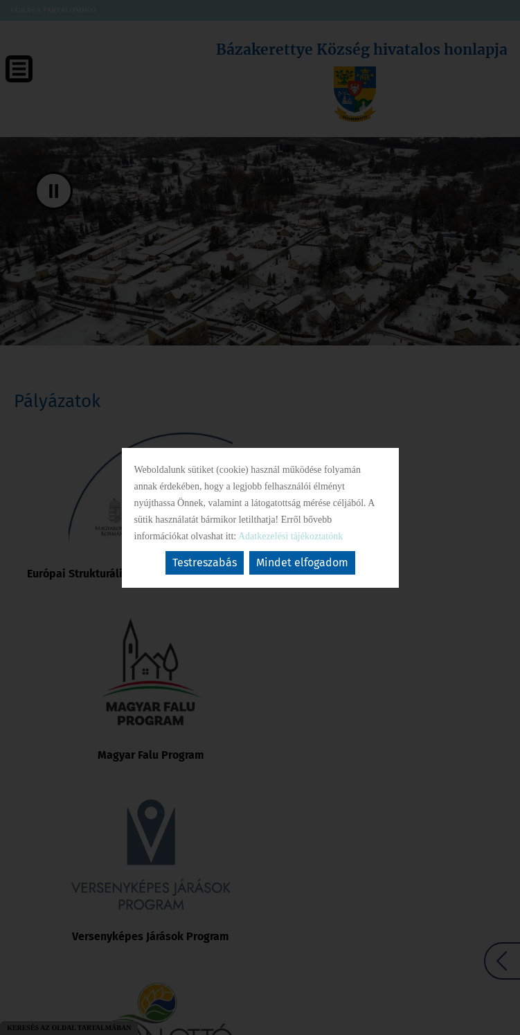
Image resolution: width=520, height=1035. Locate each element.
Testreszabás (204, 562)
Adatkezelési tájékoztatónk (290, 536)
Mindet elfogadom (302, 562)
